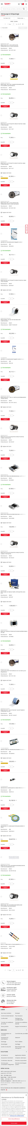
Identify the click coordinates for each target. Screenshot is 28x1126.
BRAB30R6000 (4, 474)
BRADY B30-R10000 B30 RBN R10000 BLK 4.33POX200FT (14, 514)
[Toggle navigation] (2, 4)
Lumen (14, 1009)
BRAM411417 (4, 162)
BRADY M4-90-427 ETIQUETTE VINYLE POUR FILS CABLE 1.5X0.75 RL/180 (13, 281)
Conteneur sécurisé (6, 1060)
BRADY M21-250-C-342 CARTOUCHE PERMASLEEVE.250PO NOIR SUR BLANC (10, 203)
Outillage (17, 1044)
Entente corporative (21, 1060)
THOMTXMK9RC (5, 748)
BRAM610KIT (4, 590)
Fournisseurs (19, 1016)
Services (14, 1030)
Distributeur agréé (11, 987)
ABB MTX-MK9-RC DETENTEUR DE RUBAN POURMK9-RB (14, 749)
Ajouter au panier (5, 67)
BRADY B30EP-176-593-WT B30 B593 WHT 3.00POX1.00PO (11, 320)
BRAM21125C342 (5, 669)
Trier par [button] (20, 18)
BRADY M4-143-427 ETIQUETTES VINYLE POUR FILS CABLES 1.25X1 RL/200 (12, 437)
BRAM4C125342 (5, 903)
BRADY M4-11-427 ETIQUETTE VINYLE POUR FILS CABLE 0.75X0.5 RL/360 (13, 124)
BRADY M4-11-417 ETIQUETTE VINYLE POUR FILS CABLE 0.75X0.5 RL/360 (13, 164)
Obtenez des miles (11, 1000)
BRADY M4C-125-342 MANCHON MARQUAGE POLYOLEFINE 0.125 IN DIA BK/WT (11, 905)
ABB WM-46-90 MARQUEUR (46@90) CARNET (11, 242)
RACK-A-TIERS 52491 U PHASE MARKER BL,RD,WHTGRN (13, 944)
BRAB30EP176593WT (6, 318)
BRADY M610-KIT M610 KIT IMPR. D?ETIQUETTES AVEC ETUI (13, 592)
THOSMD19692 (4, 824)
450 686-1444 (9, 1079)
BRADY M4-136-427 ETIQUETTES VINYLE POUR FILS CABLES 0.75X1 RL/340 (12, 553)
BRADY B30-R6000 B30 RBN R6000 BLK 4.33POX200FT (13, 476)
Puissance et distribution (4, 1038)
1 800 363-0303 (16, 1081)
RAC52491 (3, 943)
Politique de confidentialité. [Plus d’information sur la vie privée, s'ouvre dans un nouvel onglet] (17, 1115)
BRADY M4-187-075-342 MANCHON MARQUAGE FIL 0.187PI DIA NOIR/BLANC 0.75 (13, 866)
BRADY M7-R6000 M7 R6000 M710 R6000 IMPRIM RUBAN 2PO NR (14, 632)
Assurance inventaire (7, 1058)
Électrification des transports (20, 1047)
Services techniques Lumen (20, 1063)
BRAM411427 (4, 122)
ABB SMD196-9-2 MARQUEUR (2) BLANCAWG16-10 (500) (12, 826)
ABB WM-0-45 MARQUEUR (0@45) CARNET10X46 (12, 359)
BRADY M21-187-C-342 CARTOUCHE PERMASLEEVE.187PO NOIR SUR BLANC (9, 45)
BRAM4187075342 (5, 864)
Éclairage (3, 1041)
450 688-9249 (7, 1075)
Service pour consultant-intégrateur (7, 1063)
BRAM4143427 (4, 435)
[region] (14, 1109)
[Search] (14, 8)
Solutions (14, 1052)
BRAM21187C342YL (5, 396)
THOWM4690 (4, 241)
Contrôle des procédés (21, 1033)
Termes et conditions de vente (7, 1023)
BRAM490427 (4, 279)
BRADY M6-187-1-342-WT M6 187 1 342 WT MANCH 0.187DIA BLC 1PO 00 (13, 710)
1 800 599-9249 (11, 1077)
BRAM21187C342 (5, 43)
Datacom (17, 1037)
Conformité (4, 1018)
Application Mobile (20, 1055)
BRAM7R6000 (4, 630)
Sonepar (17, 1013)
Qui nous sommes (6, 1013)
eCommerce (4, 1055)
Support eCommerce (21, 1026)
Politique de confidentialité (19, 1019)
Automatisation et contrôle (6, 1034)
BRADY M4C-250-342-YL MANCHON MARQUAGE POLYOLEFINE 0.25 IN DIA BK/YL (12, 85)
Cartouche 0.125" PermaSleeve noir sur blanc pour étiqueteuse (13, 671)
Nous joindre (4, 1026)
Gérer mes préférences (14, 1119)
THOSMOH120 (4, 786)
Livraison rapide (11, 994)
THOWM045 (4, 357)
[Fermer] (26, 1095)
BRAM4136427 (4, 551)
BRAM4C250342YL (5, 83)
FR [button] (25, 1)
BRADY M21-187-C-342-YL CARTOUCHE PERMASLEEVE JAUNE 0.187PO (13, 398)
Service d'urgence (11, 981)
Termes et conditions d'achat (21, 1023)
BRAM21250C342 (5, 201)
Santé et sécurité (6, 1046)
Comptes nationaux (20, 1058)
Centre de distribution (7, 1016)
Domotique (4, 1044)
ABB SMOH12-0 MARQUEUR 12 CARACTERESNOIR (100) (13, 788)
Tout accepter (14, 1123)
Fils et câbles (18, 1041)
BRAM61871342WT (5, 708)
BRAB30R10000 (4, 513)
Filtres (7, 18)
